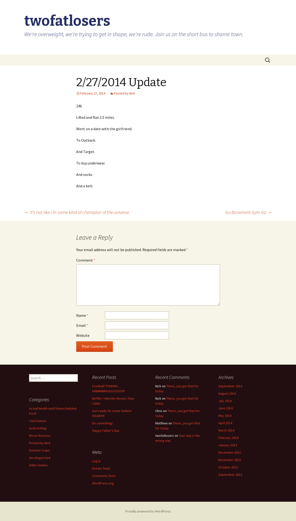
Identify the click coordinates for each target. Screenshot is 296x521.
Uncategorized (39, 458)
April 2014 (225, 423)
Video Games (38, 465)
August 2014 (227, 393)
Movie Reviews (39, 435)
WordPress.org (103, 483)
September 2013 (230, 474)
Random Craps (39, 450)
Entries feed (101, 468)
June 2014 (225, 408)
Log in (96, 461)
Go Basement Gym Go (248, 212)
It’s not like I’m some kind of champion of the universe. (77, 212)
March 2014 (226, 430)
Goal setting (37, 428)
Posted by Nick (124, 93)
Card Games (37, 421)
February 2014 (228, 438)
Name (82, 315)
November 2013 (229, 460)
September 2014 (230, 386)
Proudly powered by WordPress (148, 511)
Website (83, 335)
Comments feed (103, 476)
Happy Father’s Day (106, 430)
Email (82, 325)
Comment (85, 260)
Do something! (102, 423)
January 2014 (227, 445)
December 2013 (229, 452)
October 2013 (228, 467)
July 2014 (224, 401)
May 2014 (224, 415)
